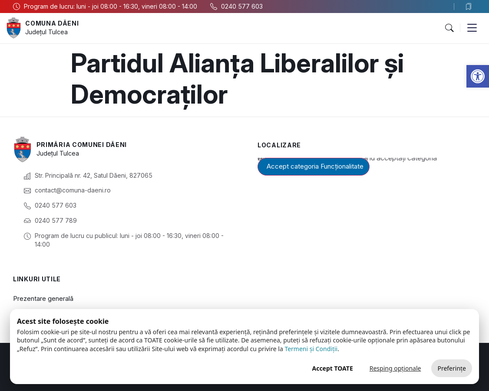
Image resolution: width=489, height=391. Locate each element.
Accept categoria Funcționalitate (315, 166)
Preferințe (451, 368)
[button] (477, 76)
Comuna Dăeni (52, 23)
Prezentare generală (43, 298)
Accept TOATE (332, 368)
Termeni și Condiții (310, 349)
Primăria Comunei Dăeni (81, 144)
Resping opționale (395, 368)
